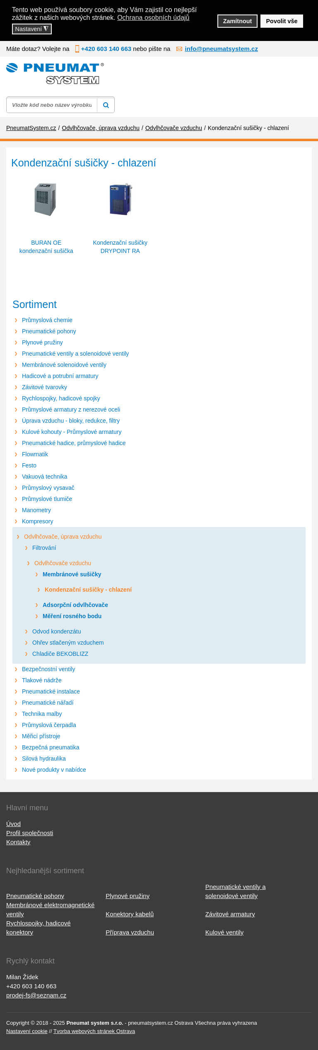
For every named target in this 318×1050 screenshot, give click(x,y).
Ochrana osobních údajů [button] (153, 17)
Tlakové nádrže (42, 680)
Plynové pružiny (42, 342)
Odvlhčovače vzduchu (62, 563)
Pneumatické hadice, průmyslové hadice (74, 443)
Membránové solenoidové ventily (64, 364)
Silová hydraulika (44, 758)
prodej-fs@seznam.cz (36, 995)
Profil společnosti (29, 832)
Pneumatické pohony (49, 331)
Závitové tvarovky (44, 387)
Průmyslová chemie (47, 320)
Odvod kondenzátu (56, 631)
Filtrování (44, 547)
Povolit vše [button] (282, 21)
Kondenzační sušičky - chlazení (88, 589)
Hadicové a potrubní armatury (60, 376)
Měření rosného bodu (72, 616)
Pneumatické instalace (51, 691)
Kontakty (18, 841)
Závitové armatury (230, 914)
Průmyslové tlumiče (47, 499)
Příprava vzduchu (130, 932)
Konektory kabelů (130, 914)
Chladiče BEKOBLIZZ (60, 653)
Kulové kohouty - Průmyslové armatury (71, 432)
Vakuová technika (44, 476)
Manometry (36, 510)
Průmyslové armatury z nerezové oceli (71, 409)
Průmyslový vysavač (48, 487)
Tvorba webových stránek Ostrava (94, 1031)
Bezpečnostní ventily (48, 669)
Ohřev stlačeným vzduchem (68, 642)
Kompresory (37, 521)
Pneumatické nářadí (48, 702)
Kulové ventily (224, 932)
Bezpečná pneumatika (51, 747)
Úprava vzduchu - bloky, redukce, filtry (71, 420)
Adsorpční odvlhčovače (75, 605)
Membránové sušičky (72, 574)
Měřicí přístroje (41, 736)
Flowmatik (35, 454)
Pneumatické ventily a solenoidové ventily (75, 353)
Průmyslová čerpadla (49, 725)
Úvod (13, 823)
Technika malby (42, 713)
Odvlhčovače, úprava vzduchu (63, 536)
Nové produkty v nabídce (54, 769)
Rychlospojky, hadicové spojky (61, 398)
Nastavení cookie (27, 1031)
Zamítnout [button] (237, 21)
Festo (29, 465)
